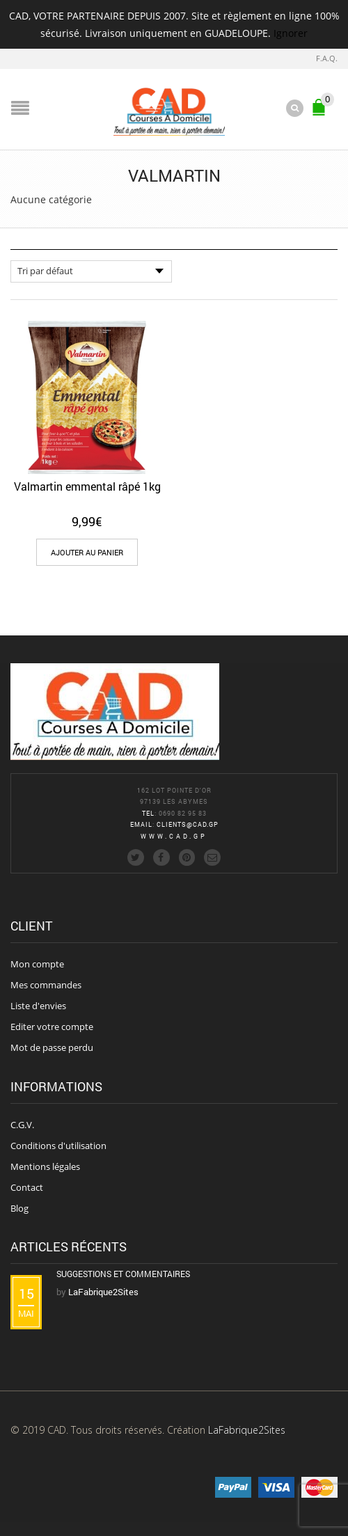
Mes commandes (45, 985)
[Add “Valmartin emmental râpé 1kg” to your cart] (87, 552)
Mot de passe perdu (51, 1047)
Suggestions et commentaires (123, 1273)
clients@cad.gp (188, 824)
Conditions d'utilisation (58, 1145)
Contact (26, 1187)
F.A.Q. (327, 58)
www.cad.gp (174, 836)
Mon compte (37, 964)
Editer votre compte (51, 1026)
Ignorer (291, 33)
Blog (19, 1208)
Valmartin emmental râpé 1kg (87, 486)
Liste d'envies (38, 1005)
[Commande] (91, 271)
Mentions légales (45, 1166)
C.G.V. (22, 1124)
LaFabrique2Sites (246, 1429)
